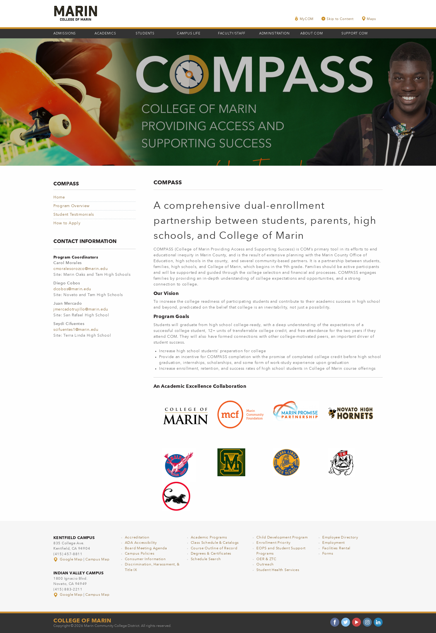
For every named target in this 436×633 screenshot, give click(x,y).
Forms (327, 553)
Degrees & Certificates (211, 553)
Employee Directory (340, 537)
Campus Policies (140, 553)
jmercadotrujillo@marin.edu (80, 309)
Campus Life (188, 33)
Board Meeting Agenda (146, 548)
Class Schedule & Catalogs (215, 543)
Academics (105, 33)
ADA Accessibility (141, 543)
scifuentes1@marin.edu (75, 330)
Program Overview (71, 206)
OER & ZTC (266, 559)
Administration (274, 33)
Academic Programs (209, 537)
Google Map (68, 559)
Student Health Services (277, 570)
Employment (333, 543)
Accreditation (137, 537)
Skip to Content (337, 19)
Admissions (64, 33)
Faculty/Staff (232, 33)
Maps (368, 19)
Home (59, 197)
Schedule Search (206, 559)
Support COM (354, 33)
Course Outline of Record (214, 548)
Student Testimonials (73, 215)
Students (145, 33)
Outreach (265, 564)
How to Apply (66, 223)
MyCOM (304, 19)
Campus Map (97, 559)
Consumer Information (145, 559)
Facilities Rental (336, 548)
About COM (311, 33)
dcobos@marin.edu (72, 289)
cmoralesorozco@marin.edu (80, 269)
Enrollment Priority (273, 543)
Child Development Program (282, 537)
